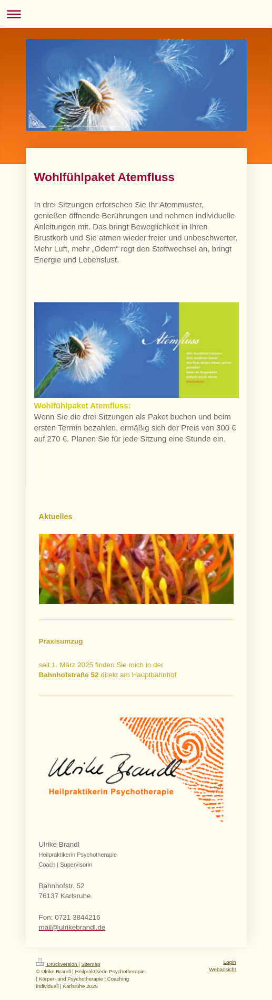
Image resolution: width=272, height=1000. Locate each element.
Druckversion (57, 964)
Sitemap (90, 964)
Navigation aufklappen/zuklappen (136, 14)
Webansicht (222, 969)
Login (230, 962)
